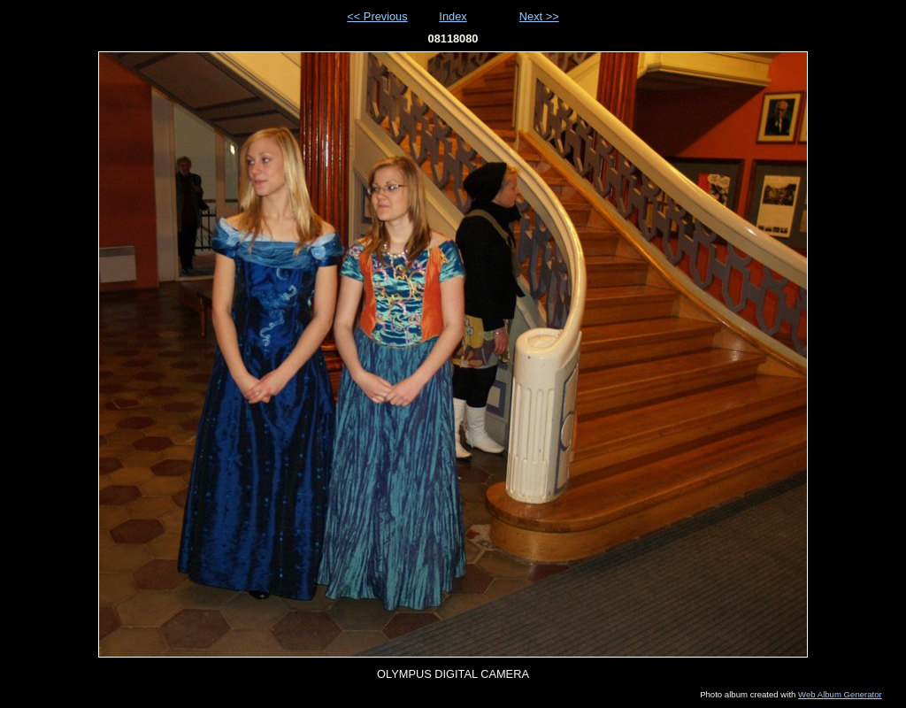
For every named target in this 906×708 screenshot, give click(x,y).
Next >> (539, 16)
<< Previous (377, 16)
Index (452, 16)
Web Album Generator (840, 694)
